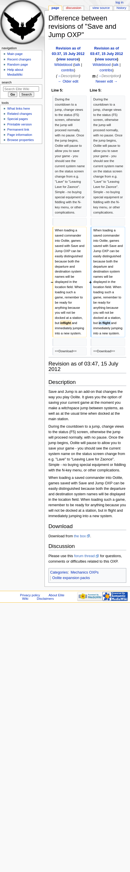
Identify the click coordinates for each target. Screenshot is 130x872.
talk (77, 65)
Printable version (19, 124)
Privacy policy (30, 595)
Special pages (17, 119)
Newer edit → (107, 81)
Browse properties (20, 140)
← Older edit (68, 81)
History (121, 7)
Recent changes (19, 59)
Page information (19, 134)
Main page (15, 54)
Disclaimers (45, 598)
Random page (17, 64)
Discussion (73, 7)
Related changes (19, 113)
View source (101, 7)
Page (55, 7)
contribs (67, 70)
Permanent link (18, 129)
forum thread (84, 556)
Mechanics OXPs (84, 572)
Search (7, 82)
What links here (18, 108)
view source (68, 59)
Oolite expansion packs (71, 578)
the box (80, 536)
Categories (59, 572)
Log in (119, 2)
